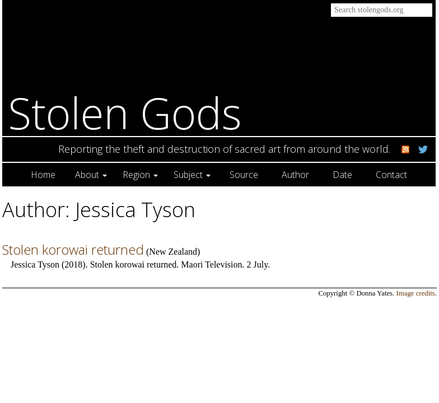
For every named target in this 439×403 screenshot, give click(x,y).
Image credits (415, 293)
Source (244, 174)
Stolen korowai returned (73, 249)
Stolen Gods (125, 112)
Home (43, 174)
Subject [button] (192, 174)
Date (342, 174)
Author (295, 174)
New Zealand (173, 251)
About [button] (91, 174)
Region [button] (140, 174)
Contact (391, 174)
